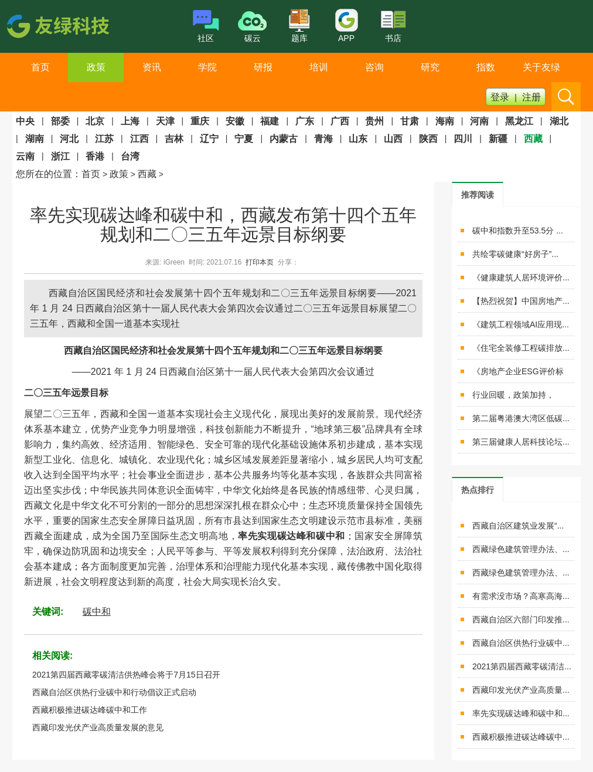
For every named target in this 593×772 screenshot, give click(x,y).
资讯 (151, 67)
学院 (207, 67)
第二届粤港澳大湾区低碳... (521, 418)
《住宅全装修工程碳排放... (521, 348)
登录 (499, 97)
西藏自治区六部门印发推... (521, 619)
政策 (96, 67)
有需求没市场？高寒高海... (521, 596)
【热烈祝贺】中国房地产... (521, 301)
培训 (318, 67)
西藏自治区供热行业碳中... (521, 643)
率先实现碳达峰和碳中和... (521, 713)
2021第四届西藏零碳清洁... (521, 666)
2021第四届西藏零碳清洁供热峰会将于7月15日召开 (126, 674)
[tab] (477, 194)
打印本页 (260, 262)
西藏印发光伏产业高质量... (521, 690)
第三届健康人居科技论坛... (521, 441)
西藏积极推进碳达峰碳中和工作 (89, 710)
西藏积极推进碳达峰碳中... (521, 736)
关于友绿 (541, 67)
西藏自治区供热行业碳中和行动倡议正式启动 (114, 692)
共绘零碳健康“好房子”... (515, 254)
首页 (40, 67)
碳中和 (97, 612)
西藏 (147, 174)
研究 (430, 67)
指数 (485, 67)
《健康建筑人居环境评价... (521, 277)
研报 (263, 67)
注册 (531, 97)
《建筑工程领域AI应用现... (520, 324)
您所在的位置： (48, 174)
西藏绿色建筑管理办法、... (521, 549)
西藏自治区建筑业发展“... (518, 525)
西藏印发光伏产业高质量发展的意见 (97, 727)
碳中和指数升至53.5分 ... (517, 230)
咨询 (374, 67)
